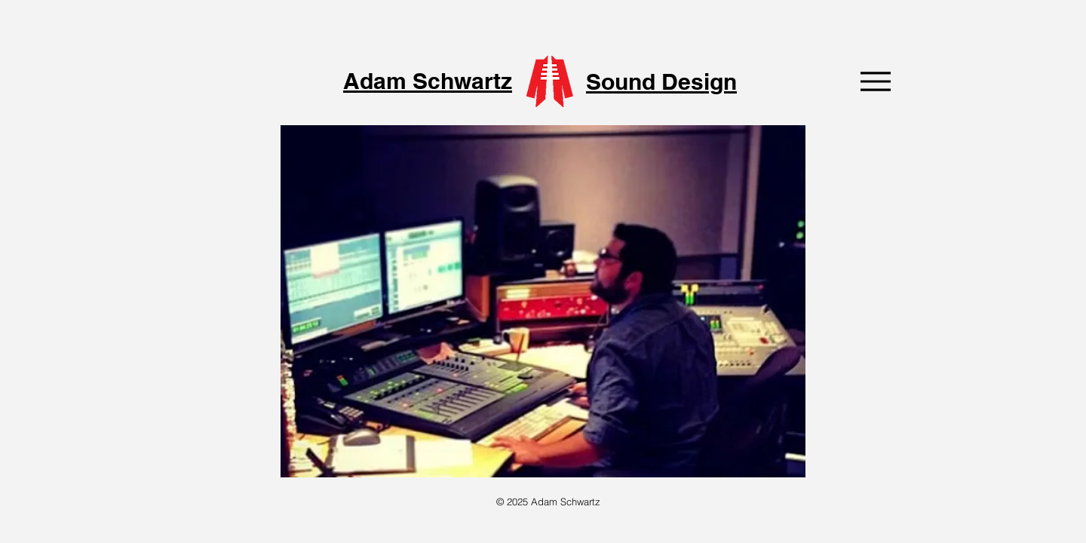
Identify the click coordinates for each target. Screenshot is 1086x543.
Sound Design (661, 81)
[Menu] (875, 81)
